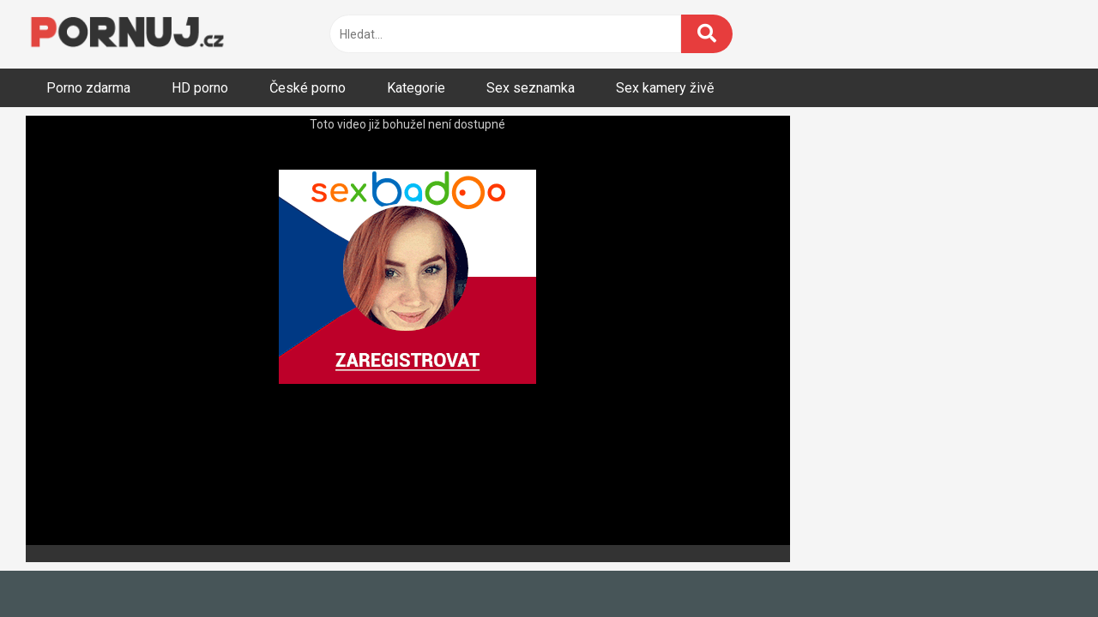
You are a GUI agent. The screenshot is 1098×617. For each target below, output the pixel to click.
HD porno (200, 88)
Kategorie (416, 88)
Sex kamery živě (665, 88)
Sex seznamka (530, 88)
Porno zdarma (88, 88)
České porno (307, 88)
